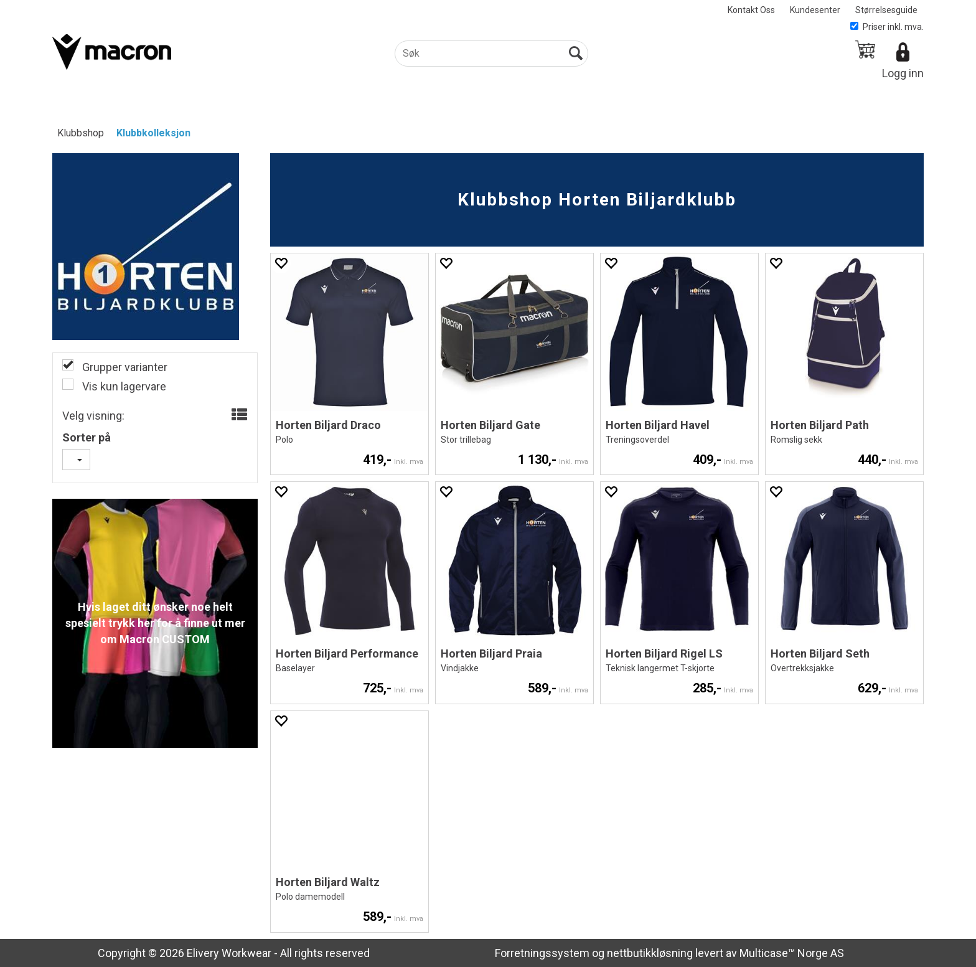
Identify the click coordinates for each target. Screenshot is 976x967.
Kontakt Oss (751, 10)
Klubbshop (80, 133)
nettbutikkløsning (650, 953)
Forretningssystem (542, 953)
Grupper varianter (123, 367)
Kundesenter (815, 10)
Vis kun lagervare (123, 386)
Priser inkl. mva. (887, 27)
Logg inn (903, 73)
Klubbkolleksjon (153, 133)
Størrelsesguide (886, 10)
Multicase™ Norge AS (791, 953)
